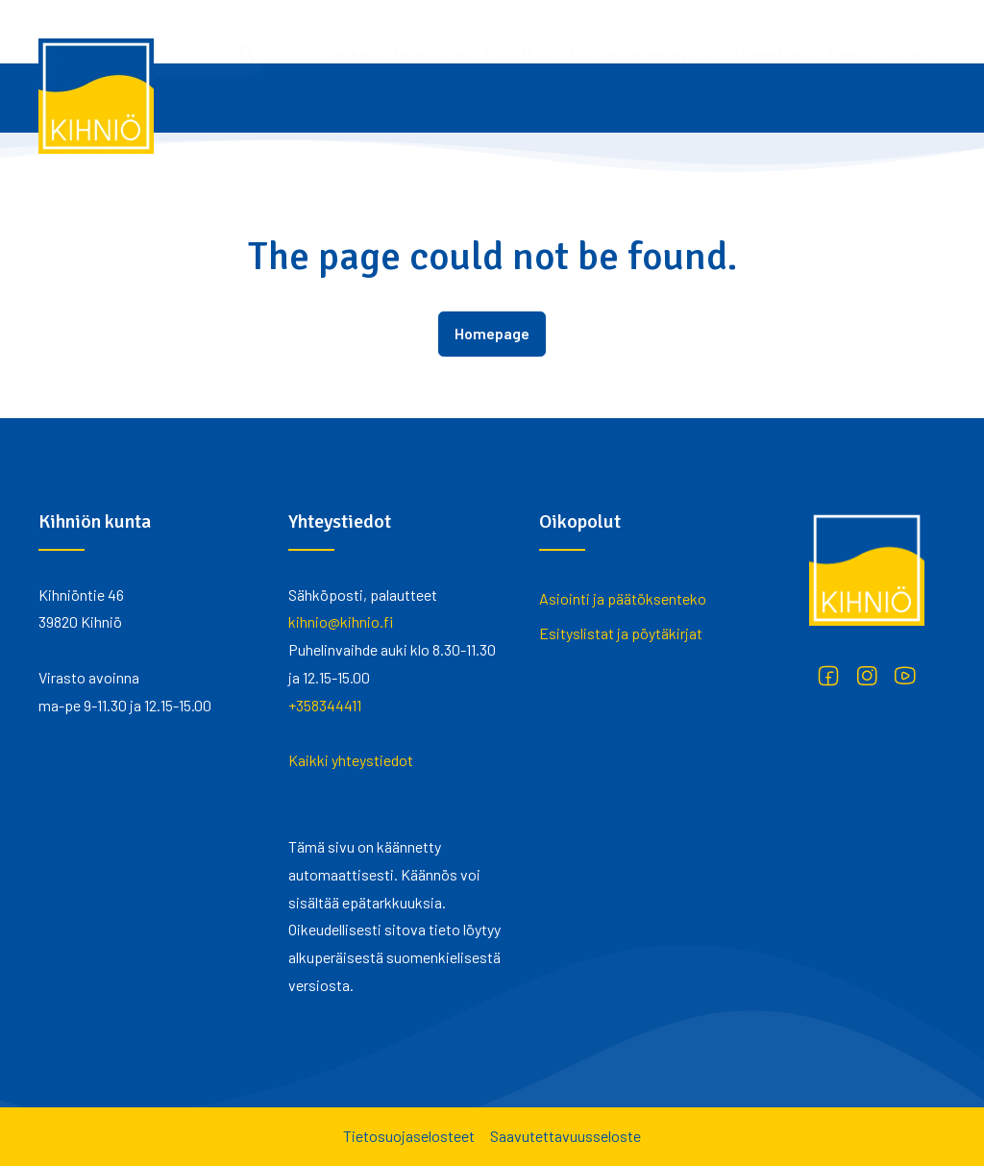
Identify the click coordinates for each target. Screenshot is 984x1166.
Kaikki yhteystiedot (350, 760)
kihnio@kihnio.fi (340, 621)
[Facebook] (828, 675)
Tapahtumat (177, 31)
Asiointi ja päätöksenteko (622, 598)
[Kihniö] (96, 96)
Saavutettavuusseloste (565, 1136)
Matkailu (99, 31)
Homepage (492, 333)
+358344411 (324, 705)
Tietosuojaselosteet (409, 1136)
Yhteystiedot (520, 31)
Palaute (598, 31)
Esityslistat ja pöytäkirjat (620, 633)
